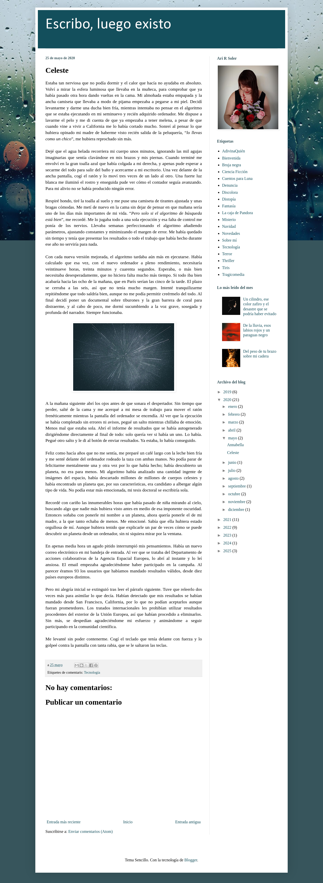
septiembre (237, 486)
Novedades (231, 233)
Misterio (229, 219)
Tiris (226, 268)
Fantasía (228, 206)
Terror (227, 254)
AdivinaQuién (233, 151)
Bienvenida (231, 158)
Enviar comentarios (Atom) (90, 831)
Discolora (230, 192)
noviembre (237, 502)
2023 (227, 535)
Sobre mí (229, 240)
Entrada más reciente (63, 822)
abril (232, 430)
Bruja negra (231, 165)
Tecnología (92, 672)
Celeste (233, 452)
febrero (234, 414)
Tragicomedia (233, 274)
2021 (227, 519)
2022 (227, 527)
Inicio (127, 822)
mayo (233, 438)
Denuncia (229, 185)
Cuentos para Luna (237, 178)
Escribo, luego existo (108, 24)
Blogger (190, 860)
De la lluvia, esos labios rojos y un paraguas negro (257, 330)
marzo (233, 422)
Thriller (228, 260)
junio (232, 462)
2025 (227, 551)
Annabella (235, 445)
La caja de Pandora (237, 213)
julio (232, 470)
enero (233, 406)
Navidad (229, 226)
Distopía (229, 199)
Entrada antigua (188, 822)
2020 (227, 400)
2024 (227, 543)
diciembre (236, 509)
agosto (234, 478)
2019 (227, 392)
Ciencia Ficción (235, 172)
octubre (234, 494)
